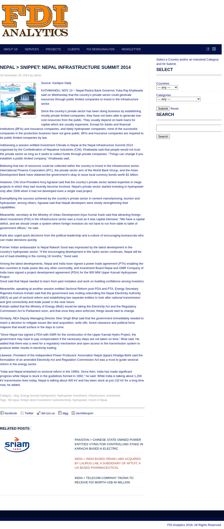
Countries (162, 83)
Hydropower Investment (72, 395)
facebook (11, 413)
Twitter (214, 49)
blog (16, 395)
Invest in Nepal (97, 400)
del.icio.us (48, 413)
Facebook (208, 49)
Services (32, 49)
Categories (163, 95)
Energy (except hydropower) (38, 395)
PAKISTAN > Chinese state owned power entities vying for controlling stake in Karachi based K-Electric (109, 444)
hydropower (80, 400)
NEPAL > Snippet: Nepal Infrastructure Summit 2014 (65, 67)
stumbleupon (84, 413)
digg (65, 413)
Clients (74, 49)
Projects (53, 49)
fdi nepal (13, 400)
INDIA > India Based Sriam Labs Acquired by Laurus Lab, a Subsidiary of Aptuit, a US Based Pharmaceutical (108, 463)
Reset (174, 108)
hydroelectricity (61, 400)
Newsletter (131, 49)
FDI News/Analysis (101, 49)
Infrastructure (96, 395)
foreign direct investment (35, 400)
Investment (113, 395)
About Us (11, 49)
